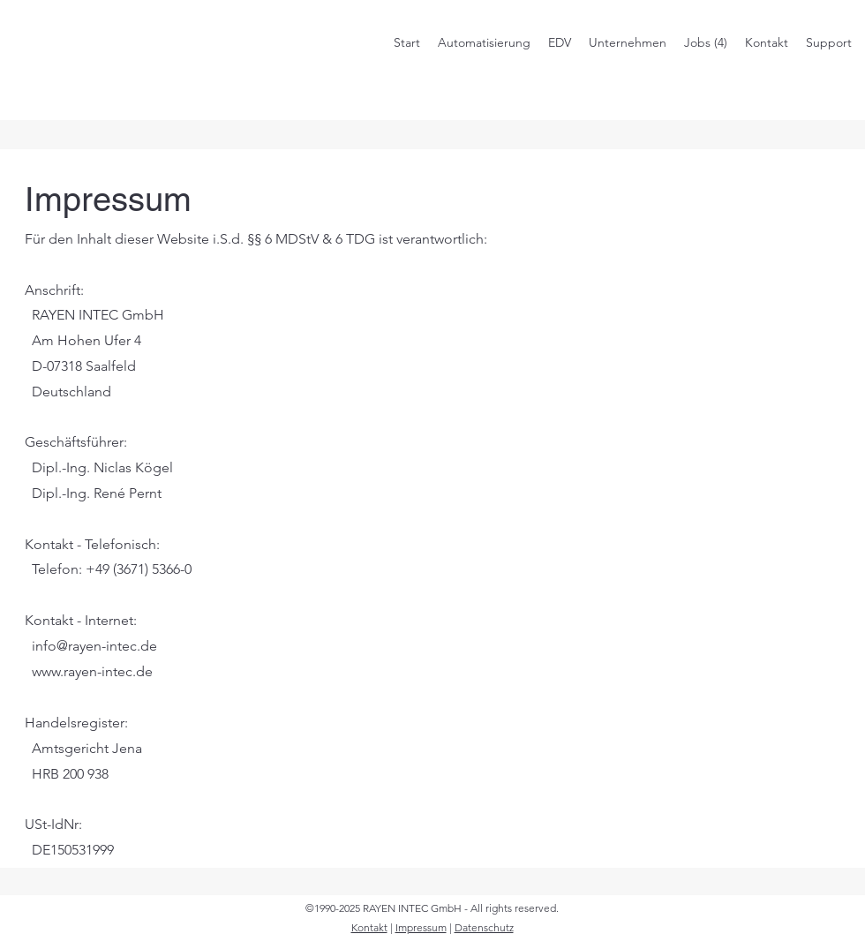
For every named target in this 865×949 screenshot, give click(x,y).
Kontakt (369, 927)
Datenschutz (484, 927)
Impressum (421, 927)
